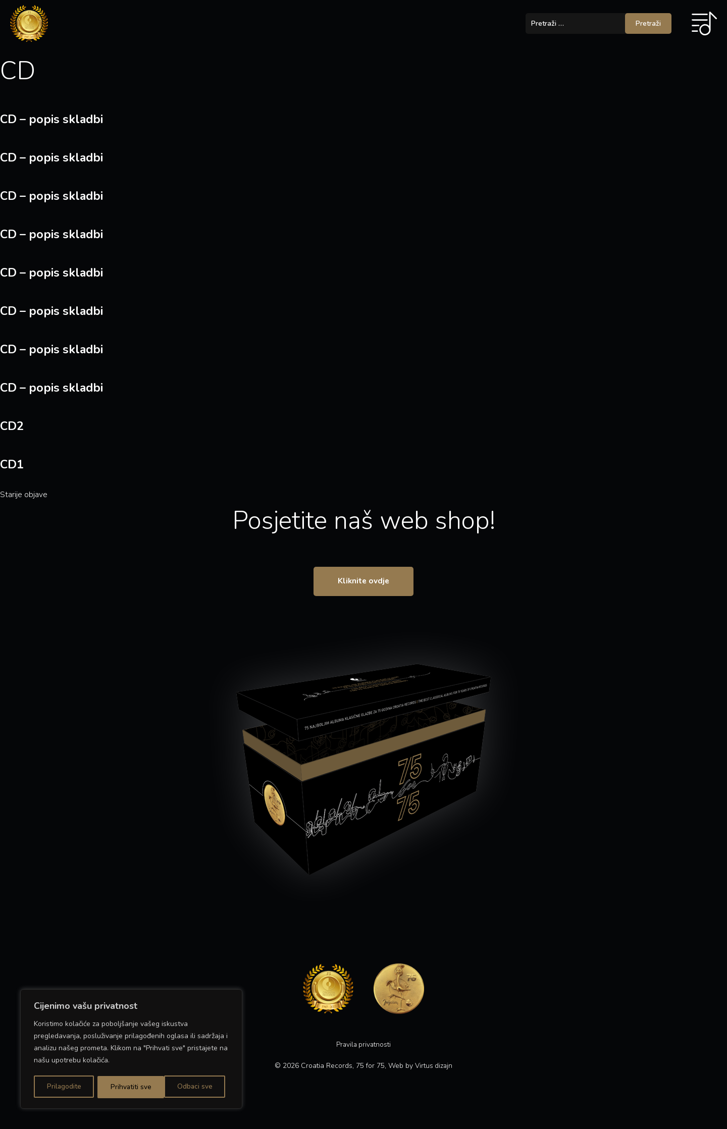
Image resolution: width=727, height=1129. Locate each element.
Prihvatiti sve (195, 1087)
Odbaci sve (127, 1087)
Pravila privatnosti (363, 1051)
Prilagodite (63, 1087)
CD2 (12, 426)
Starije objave (23, 494)
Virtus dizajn (433, 1072)
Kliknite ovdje (363, 586)
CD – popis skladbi (53, 119)
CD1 (12, 464)
